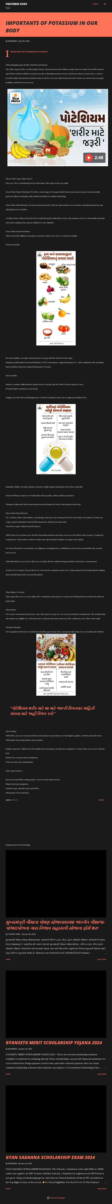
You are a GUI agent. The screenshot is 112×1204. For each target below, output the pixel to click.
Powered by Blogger (56, 1198)
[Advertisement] (56, 824)
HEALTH (15, 800)
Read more (101, 959)
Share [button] (101, 800)
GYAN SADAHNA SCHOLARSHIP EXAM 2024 (50, 1157)
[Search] (95, 4)
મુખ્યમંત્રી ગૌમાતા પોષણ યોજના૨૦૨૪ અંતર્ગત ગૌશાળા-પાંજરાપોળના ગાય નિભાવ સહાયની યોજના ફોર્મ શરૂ (55, 925)
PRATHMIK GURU (16, 4)
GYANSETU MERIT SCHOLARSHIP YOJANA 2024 (54, 1043)
